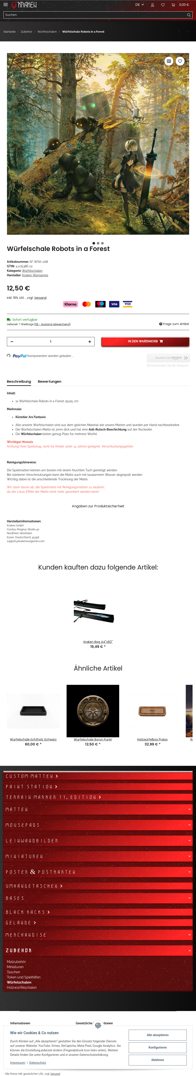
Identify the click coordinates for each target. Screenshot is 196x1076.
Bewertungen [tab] (49, 381)
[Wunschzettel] (163, 4)
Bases (14, 898)
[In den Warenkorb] (10, 50)
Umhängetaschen (32, 886)
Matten (16, 809)
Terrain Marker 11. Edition (51, 797)
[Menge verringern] (12, 341)
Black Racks (26, 912)
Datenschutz (38, 1062)
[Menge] (50, 341)
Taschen (13, 972)
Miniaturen (24, 856)
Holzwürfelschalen (22, 987)
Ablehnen (157, 1060)
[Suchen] (94, 15)
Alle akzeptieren (157, 1035)
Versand (40, 298)
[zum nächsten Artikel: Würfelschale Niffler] (188, 31)
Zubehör (18, 950)
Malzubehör (16, 962)
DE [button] (137, 4)
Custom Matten (30, 776)
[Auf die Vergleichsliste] (169, 61)
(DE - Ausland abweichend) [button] (52, 324)
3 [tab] (102, 243)
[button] (152, 4)
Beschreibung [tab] (19, 381)
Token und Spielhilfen (23, 977)
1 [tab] (94, 243)
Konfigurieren (157, 1047)
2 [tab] (98, 243)
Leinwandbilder (31, 840)
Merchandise (26, 934)
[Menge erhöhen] (89, 341)
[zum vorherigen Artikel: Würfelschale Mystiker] (179, 31)
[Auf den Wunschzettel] (180, 61)
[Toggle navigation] (5, 2)
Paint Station (30, 786)
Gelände (19, 922)
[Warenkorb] (180, 4)
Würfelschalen (32, 270)
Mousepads (22, 825)
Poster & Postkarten (40, 872)
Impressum (18, 1062)
